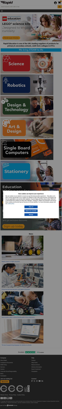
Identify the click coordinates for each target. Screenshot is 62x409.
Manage (31, 214)
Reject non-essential (31, 210)
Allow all (31, 207)
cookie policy (10, 203)
